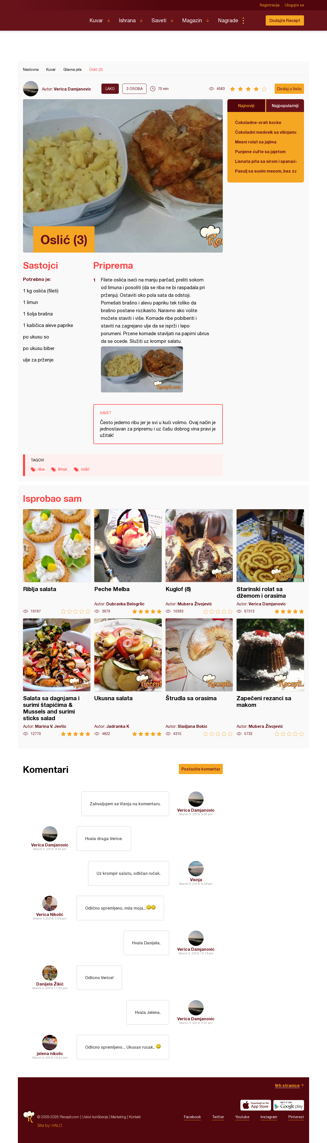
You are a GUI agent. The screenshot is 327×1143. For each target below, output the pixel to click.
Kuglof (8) (199, 561)
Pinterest (296, 1117)
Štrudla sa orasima (199, 677)
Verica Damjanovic (72, 88)
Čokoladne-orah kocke (258, 122)
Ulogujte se (294, 5)
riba (41, 469)
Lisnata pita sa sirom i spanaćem (265, 161)
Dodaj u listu (289, 88)
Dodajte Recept (285, 20)
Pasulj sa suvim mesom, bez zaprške (265, 170)
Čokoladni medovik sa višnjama (265, 132)
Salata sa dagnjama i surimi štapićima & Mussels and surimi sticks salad (56, 677)
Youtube (242, 1117)
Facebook (192, 1117)
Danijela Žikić (50, 983)
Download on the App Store (255, 1105)
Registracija (269, 5)
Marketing (118, 1117)
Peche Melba (128, 561)
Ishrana (127, 20)
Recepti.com (52, 18)
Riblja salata (56, 561)
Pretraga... (253, 20)
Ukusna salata (128, 677)
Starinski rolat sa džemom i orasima (270, 561)
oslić (85, 469)
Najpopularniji (285, 105)
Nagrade (228, 20)
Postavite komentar (200, 768)
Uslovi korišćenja (95, 1117)
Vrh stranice (287, 1085)
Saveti (158, 20)
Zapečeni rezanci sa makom (270, 677)
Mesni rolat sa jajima (255, 141)
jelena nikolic (50, 1053)
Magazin (192, 20)
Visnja (196, 879)
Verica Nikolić (49, 914)
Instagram (269, 1117)
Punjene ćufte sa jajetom (260, 151)
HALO (57, 1125)
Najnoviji (246, 105)
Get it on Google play (288, 1105)
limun (62, 469)
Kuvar (96, 20)
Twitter (218, 1117)
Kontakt (135, 1117)
